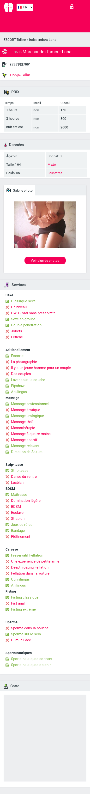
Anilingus (18, 585)
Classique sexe (23, 301)
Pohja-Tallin (16, 75)
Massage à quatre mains (31, 434)
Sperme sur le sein (26, 634)
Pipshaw (17, 386)
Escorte (17, 356)
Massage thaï (22, 422)
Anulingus (19, 392)
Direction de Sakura (26, 452)
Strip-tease (19, 470)
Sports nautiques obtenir (31, 665)
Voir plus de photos (45, 260)
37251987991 (20, 64)
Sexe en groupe (23, 319)
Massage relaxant (25, 446)
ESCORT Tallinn (15, 40)
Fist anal (18, 603)
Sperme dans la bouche (29, 628)
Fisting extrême (23, 609)
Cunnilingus (20, 579)
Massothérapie (23, 428)
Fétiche (17, 337)
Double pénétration (26, 325)
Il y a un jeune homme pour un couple (41, 368)
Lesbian (17, 482)
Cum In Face (21, 640)
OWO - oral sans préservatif (33, 313)
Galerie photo (19, 190)
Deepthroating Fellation (29, 567)
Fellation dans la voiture (30, 573)
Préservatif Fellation (27, 555)
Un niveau (19, 307)
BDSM (16, 506)
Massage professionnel (30, 404)
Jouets (16, 331)
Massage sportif (24, 440)
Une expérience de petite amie (35, 561)
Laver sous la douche (28, 380)
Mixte (52, 164)
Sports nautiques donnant (31, 659)
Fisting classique (24, 597)
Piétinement (20, 536)
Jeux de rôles (21, 524)
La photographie (24, 362)
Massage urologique (27, 416)
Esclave (17, 512)
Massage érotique (25, 410)
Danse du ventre (24, 476)
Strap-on (17, 518)
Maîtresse (19, 494)
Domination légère (26, 500)
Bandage (18, 530)
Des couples (21, 374)
